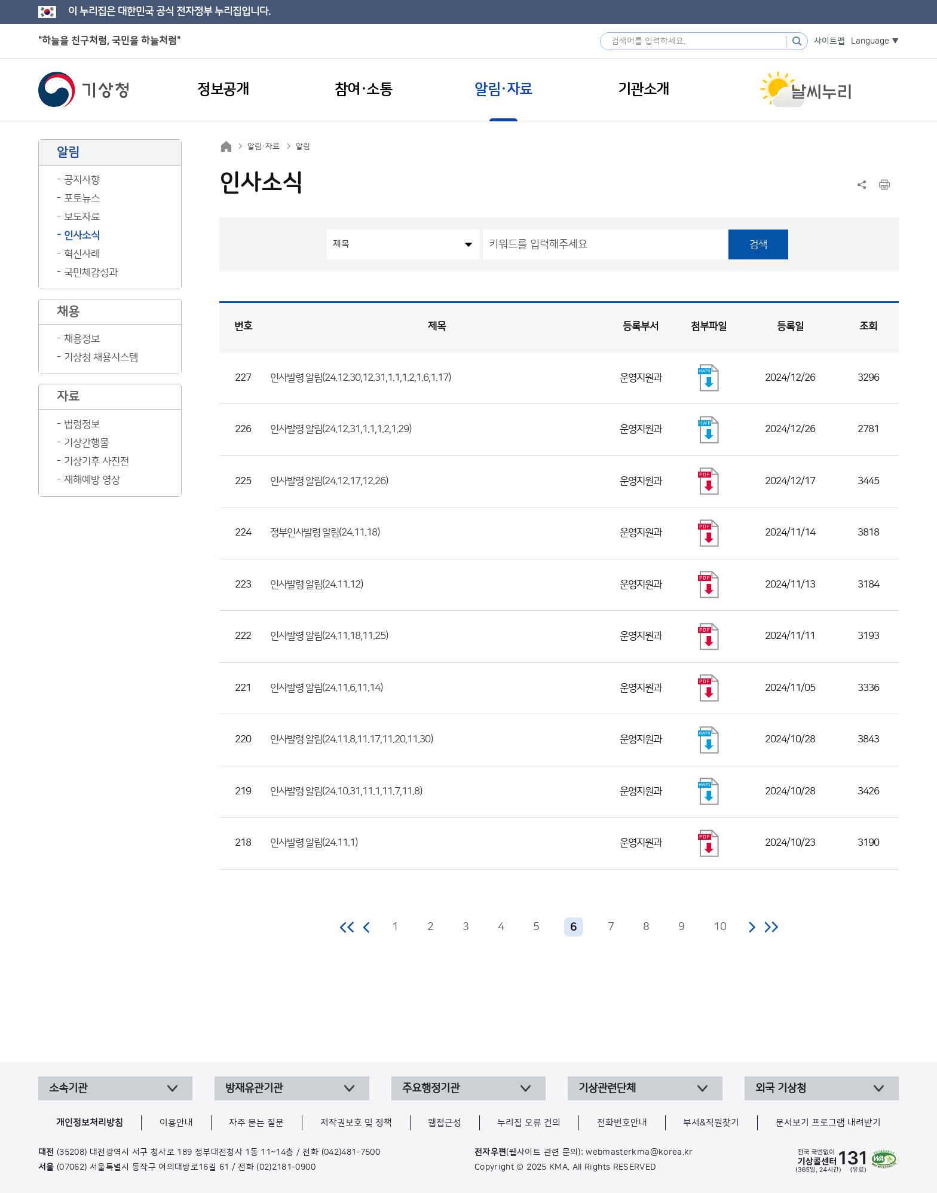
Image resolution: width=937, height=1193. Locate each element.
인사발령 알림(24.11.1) (313, 842)
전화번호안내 (622, 1123)
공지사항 (82, 180)
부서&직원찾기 (711, 1123)
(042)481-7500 (351, 1152)
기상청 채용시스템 (101, 357)
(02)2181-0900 (286, 1167)
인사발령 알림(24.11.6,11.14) (326, 688)
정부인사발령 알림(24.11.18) (324, 532)
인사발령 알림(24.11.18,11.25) (329, 636)
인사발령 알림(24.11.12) (316, 584)
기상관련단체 (607, 1088)
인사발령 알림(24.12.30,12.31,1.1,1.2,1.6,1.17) (360, 377)
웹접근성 (444, 1123)
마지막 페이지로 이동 (771, 927)
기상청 (83, 90)
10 (720, 927)
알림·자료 (263, 146)
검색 (758, 244)
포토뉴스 (82, 198)
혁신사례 (82, 254)
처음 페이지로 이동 (347, 927)
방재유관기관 (254, 1088)
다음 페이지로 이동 (751, 927)
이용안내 (176, 1123)
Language (870, 41)
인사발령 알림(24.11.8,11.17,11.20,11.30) (351, 739)
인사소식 (82, 235)
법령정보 (82, 424)
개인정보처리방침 (89, 1123)
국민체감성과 (91, 272)
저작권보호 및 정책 (356, 1123)
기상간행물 (86, 443)
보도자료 (82, 217)
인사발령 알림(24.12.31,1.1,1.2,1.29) (340, 429)
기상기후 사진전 (96, 461)
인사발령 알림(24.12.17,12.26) (329, 481)
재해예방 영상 (92, 480)
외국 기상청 (780, 1088)
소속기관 (68, 1088)
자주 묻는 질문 (256, 1123)
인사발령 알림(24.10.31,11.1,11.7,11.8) (346, 791)
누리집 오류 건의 (529, 1123)
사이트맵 (829, 41)
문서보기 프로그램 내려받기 (828, 1123)
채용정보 (82, 339)
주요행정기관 (431, 1088)
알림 (303, 146)
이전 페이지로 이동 (366, 927)
